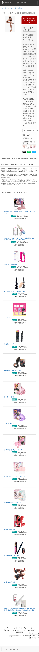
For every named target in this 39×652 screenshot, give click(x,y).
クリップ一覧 (28, 628)
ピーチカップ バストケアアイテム (14, 476)
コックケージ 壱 (9, 423)
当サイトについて (20, 630)
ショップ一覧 (9, 630)
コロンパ (7, 318)
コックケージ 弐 (9, 397)
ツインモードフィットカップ (13, 450)
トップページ (11, 628)
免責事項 (31, 630)
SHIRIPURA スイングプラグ (13, 370)
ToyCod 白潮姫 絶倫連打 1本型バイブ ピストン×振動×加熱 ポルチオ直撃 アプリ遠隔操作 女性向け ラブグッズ (19, 610)
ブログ (19, 628)
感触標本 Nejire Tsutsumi (12, 503)
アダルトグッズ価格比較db (14, 2)
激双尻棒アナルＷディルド (12, 556)
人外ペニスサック (9, 582)
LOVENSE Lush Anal (10, 265)
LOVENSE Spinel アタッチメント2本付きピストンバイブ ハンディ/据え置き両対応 (19, 239)
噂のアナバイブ (9, 344)
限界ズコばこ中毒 (9, 529)
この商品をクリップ (30, 130)
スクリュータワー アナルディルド (14, 291)
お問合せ (19, 632)
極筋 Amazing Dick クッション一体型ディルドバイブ (19, 212)
